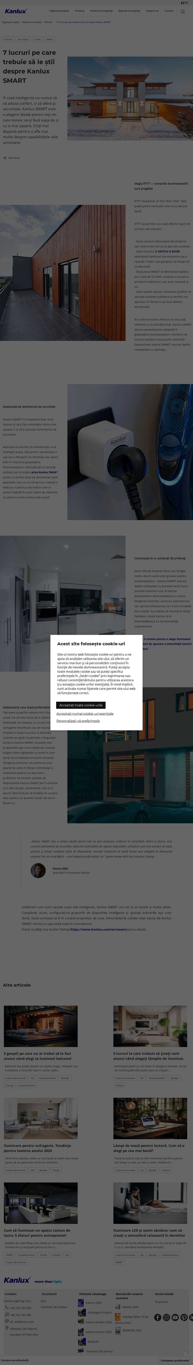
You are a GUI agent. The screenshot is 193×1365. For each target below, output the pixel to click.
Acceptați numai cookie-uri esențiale (85, 713)
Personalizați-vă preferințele (78, 721)
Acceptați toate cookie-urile (81, 705)
